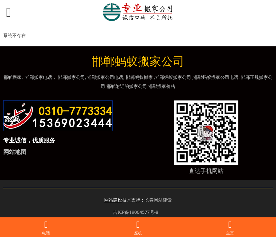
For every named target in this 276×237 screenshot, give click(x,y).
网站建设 (113, 200)
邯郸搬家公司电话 (105, 77)
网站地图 (14, 152)
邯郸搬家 (13, 77)
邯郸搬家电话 (38, 77)
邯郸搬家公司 (71, 77)
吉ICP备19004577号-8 (135, 212)
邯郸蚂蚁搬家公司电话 (215, 77)
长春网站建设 (158, 200)
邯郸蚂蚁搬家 (139, 77)
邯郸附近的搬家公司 (126, 86)
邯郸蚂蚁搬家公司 (173, 77)
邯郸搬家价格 (161, 86)
